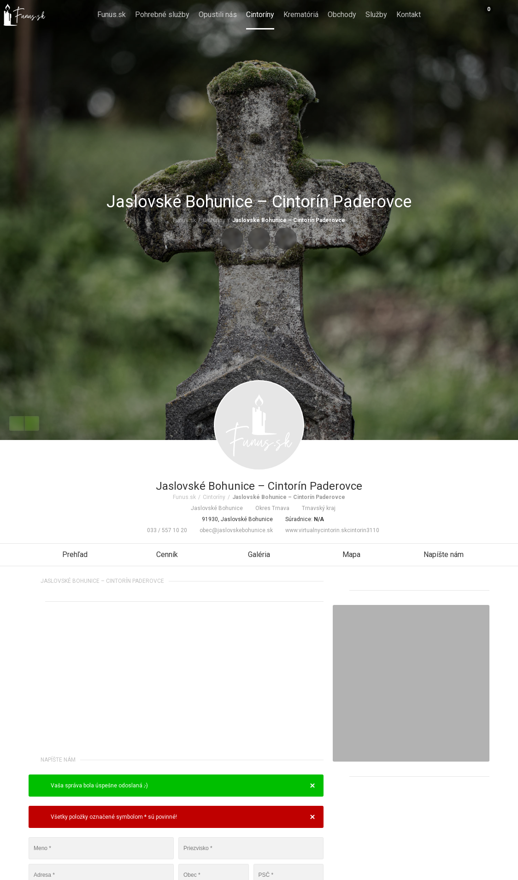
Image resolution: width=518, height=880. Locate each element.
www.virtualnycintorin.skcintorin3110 (328, 530)
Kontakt (408, 14)
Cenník (167, 554)
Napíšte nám (444, 554)
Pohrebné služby (162, 14)
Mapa (351, 554)
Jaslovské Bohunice (213, 508)
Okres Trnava (268, 508)
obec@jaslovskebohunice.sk (232, 530)
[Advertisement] (176, 680)
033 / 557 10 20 (163, 530)
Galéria (259, 554)
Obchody (342, 14)
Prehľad (75, 554)
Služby (376, 14)
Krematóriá (300, 14)
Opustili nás (218, 14)
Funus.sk (111, 14)
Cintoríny (260, 14)
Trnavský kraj (315, 508)
